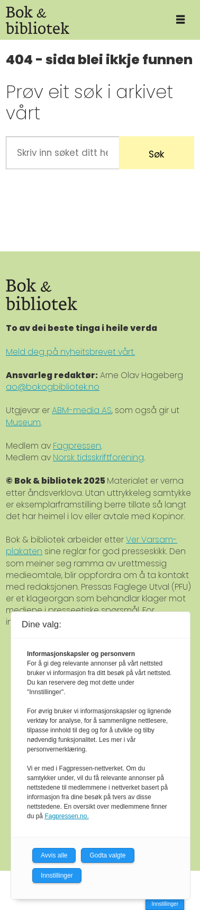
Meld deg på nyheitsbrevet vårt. (70, 352)
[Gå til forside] (80, 20)
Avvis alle (54, 855)
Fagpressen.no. (66, 816)
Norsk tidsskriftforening (98, 457)
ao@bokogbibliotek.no (52, 387)
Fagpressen (77, 446)
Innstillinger (164, 904)
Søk (156, 154)
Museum (23, 422)
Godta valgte (107, 855)
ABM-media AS (82, 410)
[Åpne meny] (180, 20)
